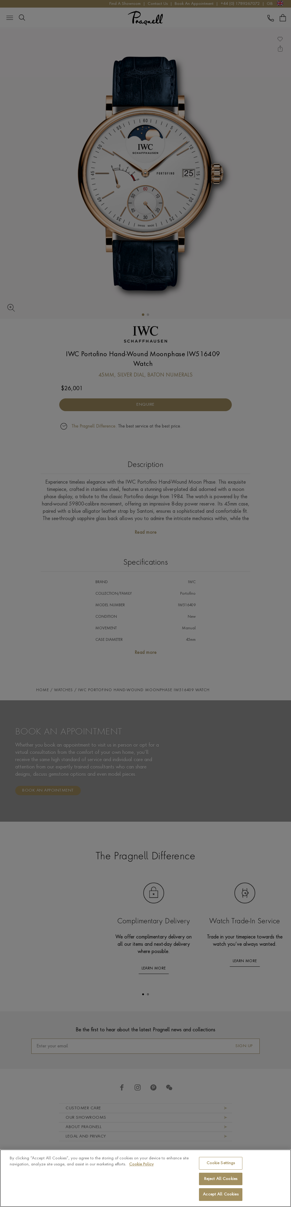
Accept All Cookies (220, 1194)
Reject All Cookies (220, 1179)
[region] (145, 1178)
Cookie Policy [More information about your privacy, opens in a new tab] (141, 1164)
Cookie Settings (221, 1163)
